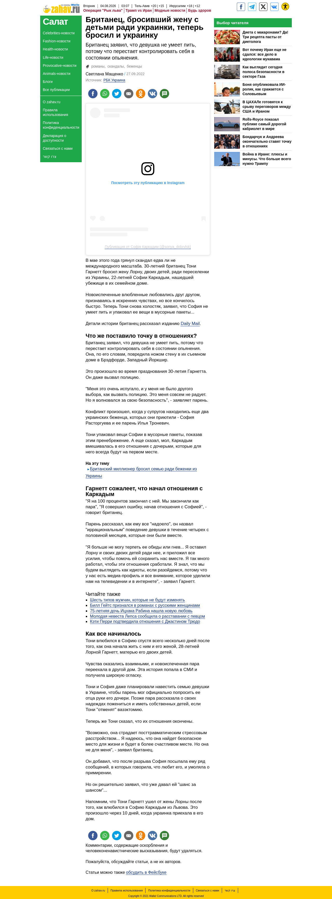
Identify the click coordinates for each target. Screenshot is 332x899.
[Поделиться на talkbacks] (164, 93)
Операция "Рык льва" (103, 10)
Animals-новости (56, 73)
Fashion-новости (56, 41)
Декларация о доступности (54, 138)
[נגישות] (285, 6)
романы (98, 66)
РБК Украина (114, 80)
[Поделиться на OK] (140, 93)
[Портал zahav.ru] (274, 7)
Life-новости (53, 57)
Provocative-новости (60, 65)
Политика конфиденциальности (61, 125)
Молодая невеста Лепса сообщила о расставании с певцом (147, 616)
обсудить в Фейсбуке (146, 872)
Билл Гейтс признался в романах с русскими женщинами (145, 605)
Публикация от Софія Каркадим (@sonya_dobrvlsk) (148, 247)
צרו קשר (49, 156)
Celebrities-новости (59, 33)
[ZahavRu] (263, 7)
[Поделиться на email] (128, 93)
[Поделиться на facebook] (93, 93)
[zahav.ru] (241, 7)
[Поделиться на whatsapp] (104, 93)
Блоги (48, 82)
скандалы (115, 66)
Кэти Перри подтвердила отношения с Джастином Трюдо (145, 621)
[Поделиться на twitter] (116, 93)
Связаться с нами (58, 148)
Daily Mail (190, 323)
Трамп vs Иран (139, 10)
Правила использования (55, 112)
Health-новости (55, 49)
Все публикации (56, 90)
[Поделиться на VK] (152, 93)
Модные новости (170, 10)
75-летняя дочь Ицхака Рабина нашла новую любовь (141, 611)
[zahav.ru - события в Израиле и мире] (252, 7)
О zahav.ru (51, 102)
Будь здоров (199, 10)
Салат (55, 21)
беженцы (134, 66)
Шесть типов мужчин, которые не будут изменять (137, 600)
